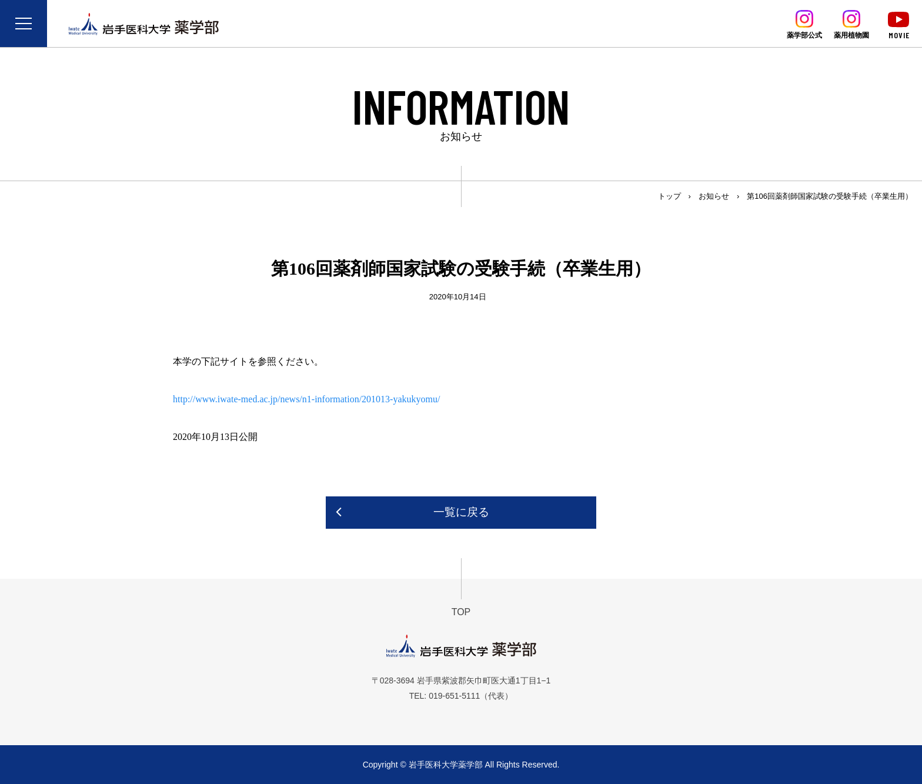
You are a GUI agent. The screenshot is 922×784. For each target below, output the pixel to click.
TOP (461, 612)
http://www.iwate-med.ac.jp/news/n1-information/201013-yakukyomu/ (306, 399)
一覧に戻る (461, 512)
